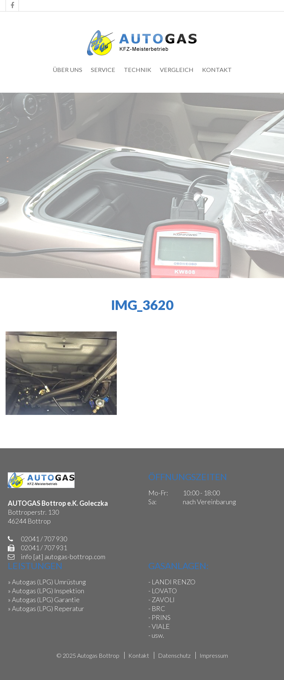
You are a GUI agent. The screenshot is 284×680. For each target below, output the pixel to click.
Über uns (67, 69)
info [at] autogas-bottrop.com (63, 556)
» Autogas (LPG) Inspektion (46, 591)
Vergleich (177, 69)
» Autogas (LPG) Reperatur (46, 608)
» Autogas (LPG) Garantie (44, 599)
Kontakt (217, 69)
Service (103, 69)
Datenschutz (174, 655)
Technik (137, 69)
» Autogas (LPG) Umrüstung (47, 582)
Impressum (213, 655)
